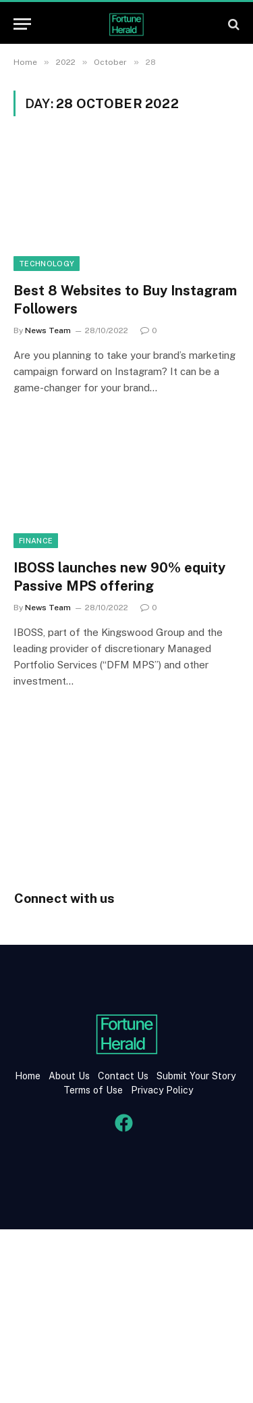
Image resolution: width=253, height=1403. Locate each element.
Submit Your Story (194, 1075)
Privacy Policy (160, 1090)
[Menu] (22, 24)
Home (27, 1075)
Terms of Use (93, 1090)
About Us (69, 1075)
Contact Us (124, 1075)
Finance (36, 541)
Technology (46, 264)
